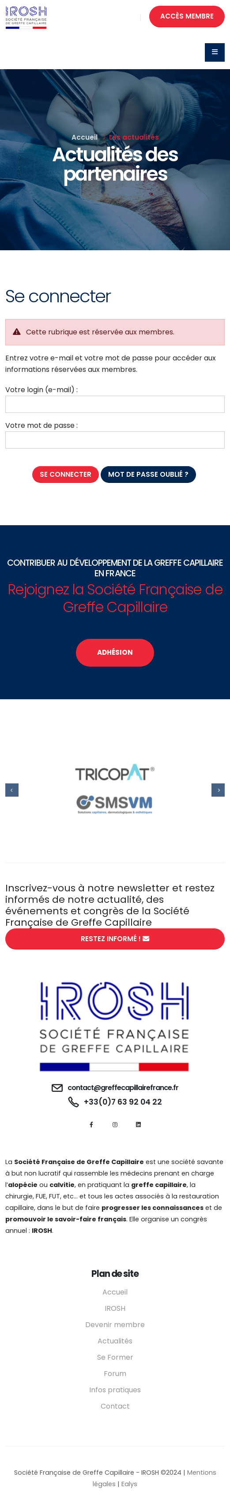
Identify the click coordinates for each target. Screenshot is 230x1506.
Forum (115, 1374)
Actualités (115, 1341)
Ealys (129, 1484)
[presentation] (12, 790)
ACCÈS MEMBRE (187, 16)
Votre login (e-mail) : (41, 390)
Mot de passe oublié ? (148, 474)
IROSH (115, 1308)
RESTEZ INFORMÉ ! (115, 938)
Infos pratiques (115, 1390)
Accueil (85, 137)
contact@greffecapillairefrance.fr (123, 1088)
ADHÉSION (115, 652)
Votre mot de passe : (41, 425)
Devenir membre (115, 1325)
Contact (115, 1406)
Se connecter (65, 474)
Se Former (115, 1357)
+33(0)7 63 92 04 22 (123, 1102)
